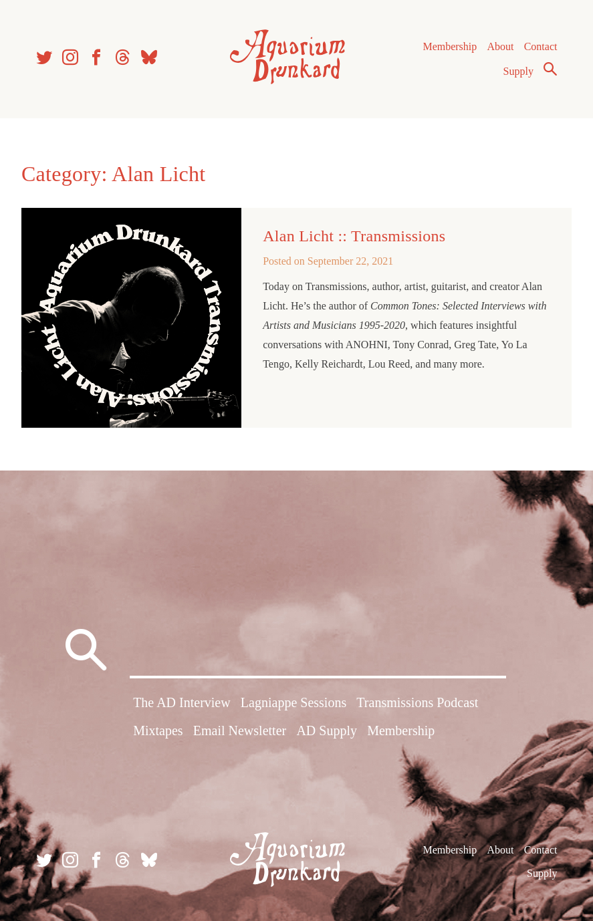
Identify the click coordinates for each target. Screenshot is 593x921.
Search (550, 69)
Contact (541, 46)
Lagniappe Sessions (293, 702)
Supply (518, 71)
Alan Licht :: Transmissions (354, 236)
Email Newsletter (239, 730)
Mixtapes (158, 730)
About (500, 46)
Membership (450, 46)
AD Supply (326, 730)
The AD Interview (182, 702)
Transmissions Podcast (417, 702)
